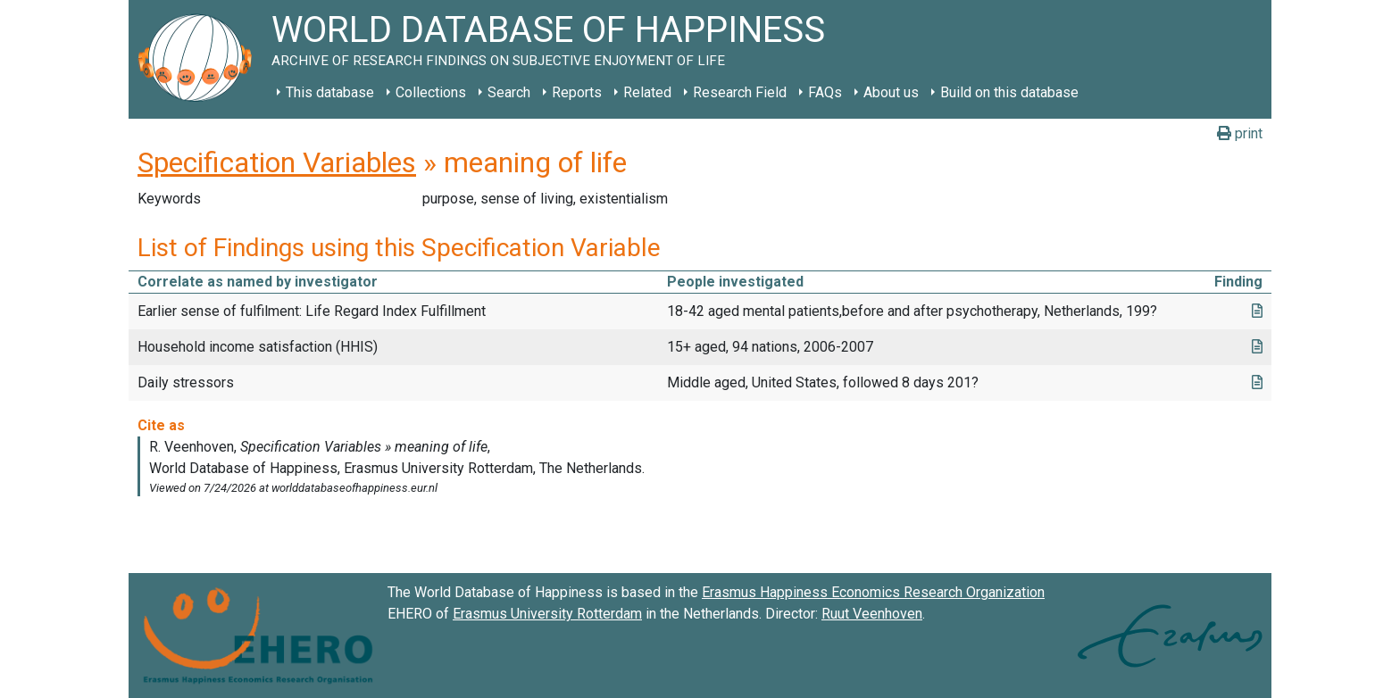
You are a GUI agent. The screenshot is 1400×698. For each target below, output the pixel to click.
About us (891, 92)
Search (509, 92)
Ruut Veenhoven (871, 613)
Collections (431, 92)
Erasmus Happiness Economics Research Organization (873, 592)
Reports (577, 92)
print (1239, 133)
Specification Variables (277, 162)
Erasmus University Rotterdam (547, 613)
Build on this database (1009, 92)
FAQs (825, 92)
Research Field (740, 92)
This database (330, 92)
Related (647, 92)
